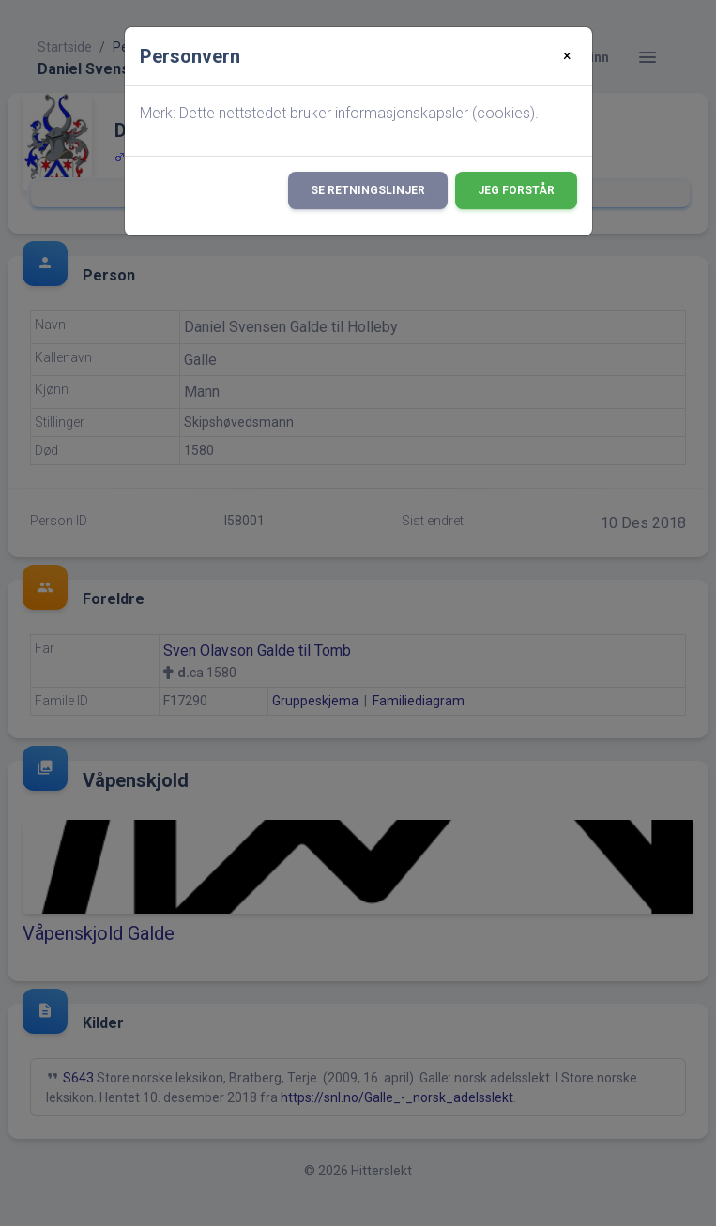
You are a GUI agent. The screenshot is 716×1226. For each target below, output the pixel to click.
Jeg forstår (516, 190)
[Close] (567, 56)
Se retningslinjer (368, 190)
